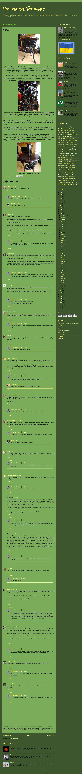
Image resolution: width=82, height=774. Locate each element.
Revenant (63, 255)
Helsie (12, 440)
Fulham (62, 249)
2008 (61, 300)
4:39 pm (25, 196)
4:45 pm (25, 323)
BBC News (60, 326)
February (63, 236)
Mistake (62, 253)
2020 (61, 205)
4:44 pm (25, 299)
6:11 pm (19, 475)
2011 (61, 294)
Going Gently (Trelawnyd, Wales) (66, 142)
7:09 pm (25, 462)
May (62, 230)
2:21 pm (14, 186)
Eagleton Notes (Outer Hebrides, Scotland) (68, 134)
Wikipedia (60, 338)
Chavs (11, 754)
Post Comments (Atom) (15, 738)
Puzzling (63, 244)
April (62, 232)
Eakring (62, 259)
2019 (61, 207)
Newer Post (7, 735)
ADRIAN (9, 186)
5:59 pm (25, 376)
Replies (10, 194)
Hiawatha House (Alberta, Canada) (66, 146)
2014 (61, 288)
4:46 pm (25, 347)
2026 (61, 192)
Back (65, 71)
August (63, 224)
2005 (61, 307)
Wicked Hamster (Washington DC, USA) (67, 184)
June (62, 228)
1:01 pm (13, 683)
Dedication (63, 240)
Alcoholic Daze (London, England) (66, 126)
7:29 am (17, 626)
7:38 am (17, 589)
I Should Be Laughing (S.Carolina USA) (67, 149)
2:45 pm (14, 253)
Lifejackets (63, 270)
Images (62, 268)
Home (29, 735)
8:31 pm (25, 695)
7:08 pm (25, 432)
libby (8, 335)
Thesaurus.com (61, 334)
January (63, 238)
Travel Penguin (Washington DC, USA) (67, 182)
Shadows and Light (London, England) (67, 172)
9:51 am (25, 649)
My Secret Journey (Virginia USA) (66, 155)
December (63, 215)
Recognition (63, 278)
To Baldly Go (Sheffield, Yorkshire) (66, 180)
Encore (62, 265)
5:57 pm (25, 409)
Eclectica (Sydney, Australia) (65, 136)
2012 (61, 292)
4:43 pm (25, 272)
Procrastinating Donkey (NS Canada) (67, 167)
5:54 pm (20, 395)
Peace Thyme (10, 358)
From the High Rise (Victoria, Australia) (67, 140)
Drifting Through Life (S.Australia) (66, 132)
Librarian (9, 253)
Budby (62, 242)
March (62, 234)
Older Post (51, 735)
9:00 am (13, 661)
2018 (61, 209)
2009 (61, 298)
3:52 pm (18, 285)
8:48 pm (19, 203)
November (63, 217)
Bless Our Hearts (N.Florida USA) (66, 130)
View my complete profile (64, 39)
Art (61, 251)
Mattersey (63, 274)
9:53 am (25, 671)
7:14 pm (25, 520)
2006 (61, 305)
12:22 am (25, 578)
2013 (61, 290)
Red (8, 568)
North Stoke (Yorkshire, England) (66, 161)
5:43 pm (16, 358)
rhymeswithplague (12, 475)
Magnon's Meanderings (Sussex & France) (68, 153)
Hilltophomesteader (12, 395)
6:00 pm (20, 420)
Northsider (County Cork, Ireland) (66, 163)
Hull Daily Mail (61, 332)
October (63, 219)
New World (14, 203)
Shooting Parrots (11, 285)
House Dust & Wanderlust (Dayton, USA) (68, 148)
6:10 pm (12, 451)
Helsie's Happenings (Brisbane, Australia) (68, 144)
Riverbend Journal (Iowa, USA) (65, 171)
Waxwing (12, 762)
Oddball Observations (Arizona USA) (67, 165)
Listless (66, 62)
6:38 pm (16, 497)
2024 (61, 196)
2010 (61, 296)
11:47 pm (12, 568)
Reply (8, 190)
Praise (65, 110)
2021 (61, 203)
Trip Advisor (61, 336)
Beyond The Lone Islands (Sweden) (66, 128)
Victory (62, 246)
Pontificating (67, 91)
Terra (8, 451)
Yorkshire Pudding (23, 9)
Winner (62, 280)
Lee (8, 214)
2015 (61, 286)
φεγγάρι (11, 747)
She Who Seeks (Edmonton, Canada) (67, 174)
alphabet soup (10, 589)
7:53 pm (16, 533)
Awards (62, 282)
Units (62, 263)
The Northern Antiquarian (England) (66, 178)
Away (65, 100)
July (62, 226)
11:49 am (25, 610)
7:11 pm (25, 486)
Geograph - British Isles (63, 330)
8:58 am (16, 440)
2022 (61, 201)
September (64, 221)
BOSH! (59, 328)
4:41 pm (25, 241)
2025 (61, 194)
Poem (62, 257)
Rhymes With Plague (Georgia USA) (66, 169)
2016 (61, 213)
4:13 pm (12, 335)
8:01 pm (20, 384)
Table (62, 276)
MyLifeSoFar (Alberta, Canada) (65, 157)
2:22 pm (11, 214)
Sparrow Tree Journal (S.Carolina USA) (67, 176)
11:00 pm (25, 556)
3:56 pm (15, 311)
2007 (61, 302)
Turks (62, 272)
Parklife (66, 81)
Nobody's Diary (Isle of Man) (65, 159)
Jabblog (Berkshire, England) (65, 151)
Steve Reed (10, 311)
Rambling (63, 261)
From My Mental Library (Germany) (66, 138)
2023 (61, 198)
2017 (61, 211)
